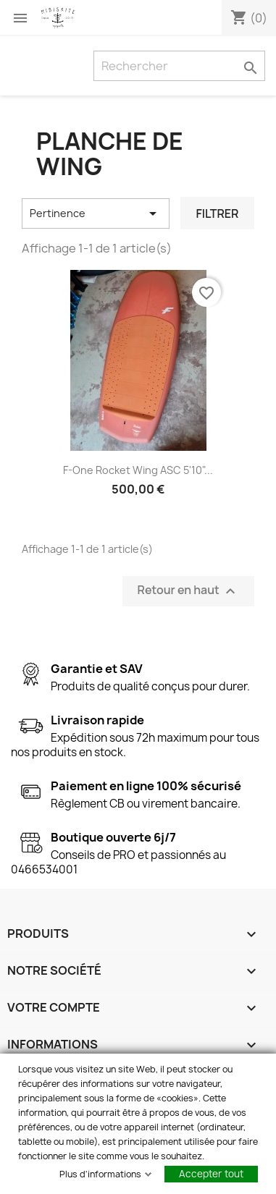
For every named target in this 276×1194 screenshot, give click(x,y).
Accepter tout (211, 1173)
